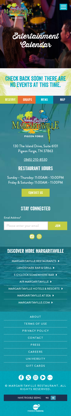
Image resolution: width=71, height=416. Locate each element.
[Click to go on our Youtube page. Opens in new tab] (42, 377)
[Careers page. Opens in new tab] (35, 352)
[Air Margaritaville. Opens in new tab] (35, 281)
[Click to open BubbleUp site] (35, 408)
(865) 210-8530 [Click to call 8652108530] (35, 159)
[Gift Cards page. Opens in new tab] (35, 366)
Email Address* (12, 217)
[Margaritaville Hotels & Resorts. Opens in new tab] (35, 288)
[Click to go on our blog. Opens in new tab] (50, 377)
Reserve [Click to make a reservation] (10, 99)
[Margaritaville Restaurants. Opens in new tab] (35, 261)
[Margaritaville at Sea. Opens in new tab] (35, 295)
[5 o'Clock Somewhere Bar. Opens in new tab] (35, 275)
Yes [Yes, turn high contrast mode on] (47, 398)
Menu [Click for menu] (44, 99)
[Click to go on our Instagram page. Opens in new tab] (35, 377)
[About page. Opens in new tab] (35, 316)
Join (57, 225)
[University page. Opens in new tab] (35, 359)
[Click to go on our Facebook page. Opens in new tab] (21, 377)
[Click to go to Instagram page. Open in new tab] (39, 236)
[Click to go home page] (18, 12)
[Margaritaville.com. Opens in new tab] (35, 302)
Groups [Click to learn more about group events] (27, 99)
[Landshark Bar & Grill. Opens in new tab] (35, 268)
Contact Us (35, 192)
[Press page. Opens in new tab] (35, 345)
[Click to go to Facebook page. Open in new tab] (32, 236)
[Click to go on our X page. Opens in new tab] (28, 377)
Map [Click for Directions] (62, 99)
